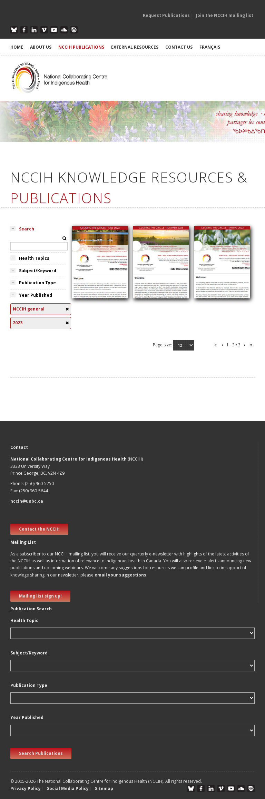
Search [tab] (26, 229)
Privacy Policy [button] (25, 788)
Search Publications (41, 753)
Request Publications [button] (166, 15)
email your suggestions (120, 575)
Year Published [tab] (35, 295)
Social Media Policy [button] (68, 788)
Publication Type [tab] (37, 283)
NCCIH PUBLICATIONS (81, 47)
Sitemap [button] (104, 788)
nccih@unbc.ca (26, 501)
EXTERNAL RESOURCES (134, 47)
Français (209, 47)
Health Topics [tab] (34, 258)
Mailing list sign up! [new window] (40, 596)
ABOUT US (40, 47)
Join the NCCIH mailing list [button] (224, 15)
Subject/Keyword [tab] (37, 271)
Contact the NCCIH (39, 529)
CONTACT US (179, 47)
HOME (16, 47)
